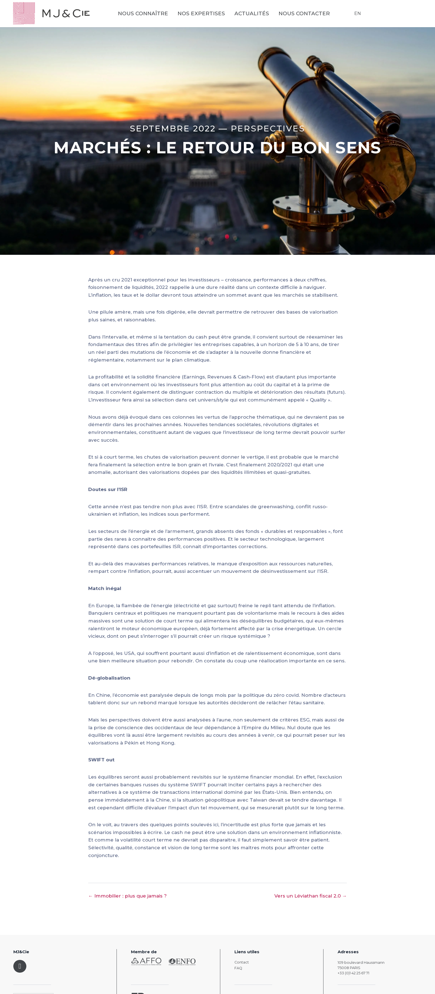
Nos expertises (202, 14)
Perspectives (268, 128)
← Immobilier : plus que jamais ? (127, 896)
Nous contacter (305, 14)
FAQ (238, 968)
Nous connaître (144, 14)
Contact (241, 962)
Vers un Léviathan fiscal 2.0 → (310, 896)
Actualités (253, 14)
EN (357, 13)
